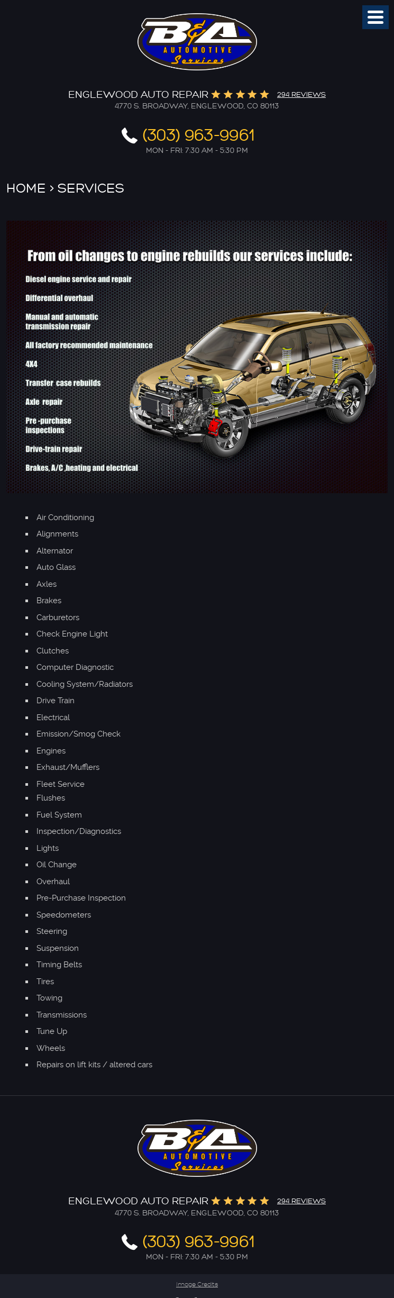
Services (91, 188)
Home (26, 188)
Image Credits (197, 1284)
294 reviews (301, 94)
